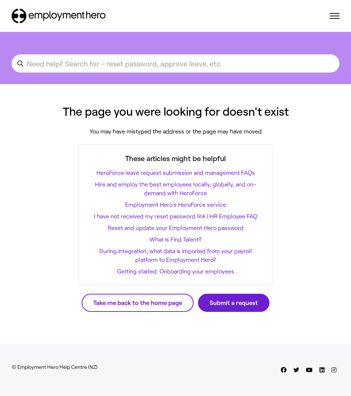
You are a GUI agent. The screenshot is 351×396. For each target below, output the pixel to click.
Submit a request (234, 302)
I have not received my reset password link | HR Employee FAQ (175, 216)
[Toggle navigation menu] (334, 16)
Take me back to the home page (137, 302)
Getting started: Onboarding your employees (175, 271)
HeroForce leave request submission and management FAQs (175, 172)
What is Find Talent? (175, 239)
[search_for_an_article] (175, 63)
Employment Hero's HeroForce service (175, 204)
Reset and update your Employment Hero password (176, 227)
